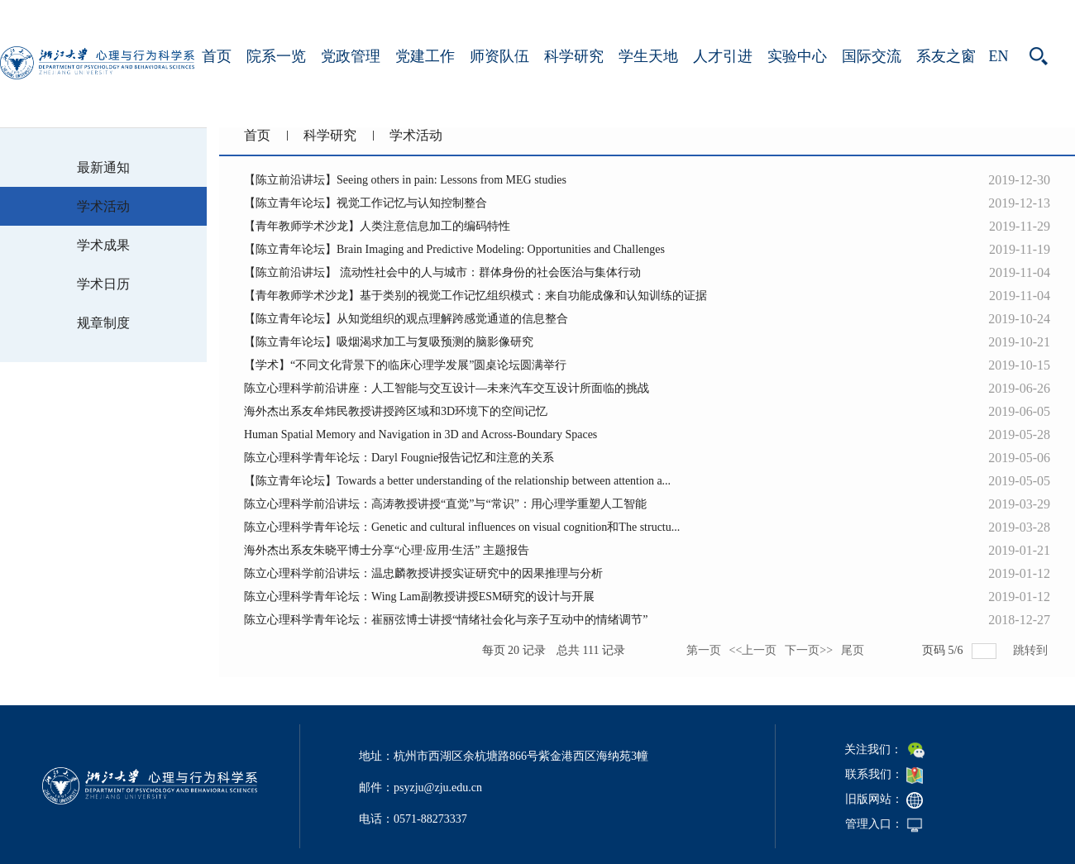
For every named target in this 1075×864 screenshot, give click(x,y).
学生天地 (648, 56)
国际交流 (871, 56)
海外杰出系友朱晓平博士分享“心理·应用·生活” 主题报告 (386, 550)
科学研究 (574, 56)
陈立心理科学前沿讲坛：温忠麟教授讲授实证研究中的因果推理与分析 (423, 573)
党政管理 (350, 56)
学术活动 (415, 135)
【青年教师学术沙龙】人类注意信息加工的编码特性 (377, 226)
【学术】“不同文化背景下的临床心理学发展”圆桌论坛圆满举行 (405, 365)
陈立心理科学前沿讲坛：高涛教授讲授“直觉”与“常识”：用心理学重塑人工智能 (445, 504)
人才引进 (722, 56)
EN (999, 56)
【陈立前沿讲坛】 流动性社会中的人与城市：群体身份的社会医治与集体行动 (442, 272)
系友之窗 (946, 56)
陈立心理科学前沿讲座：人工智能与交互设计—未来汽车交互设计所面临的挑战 (446, 388)
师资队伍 (499, 56)
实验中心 (797, 56)
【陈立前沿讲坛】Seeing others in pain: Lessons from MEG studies (405, 180)
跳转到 (1032, 650)
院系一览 (276, 56)
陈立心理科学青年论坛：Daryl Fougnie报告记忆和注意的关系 (399, 457)
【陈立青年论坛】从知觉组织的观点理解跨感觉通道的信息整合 (406, 319)
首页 (217, 56)
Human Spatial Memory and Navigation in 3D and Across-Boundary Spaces (420, 434)
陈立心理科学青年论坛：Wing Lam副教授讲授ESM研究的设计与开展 (419, 596)
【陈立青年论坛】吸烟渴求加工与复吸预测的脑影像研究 (388, 342)
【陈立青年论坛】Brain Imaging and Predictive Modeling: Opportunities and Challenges (454, 249)
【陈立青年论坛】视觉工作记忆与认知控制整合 (365, 203)
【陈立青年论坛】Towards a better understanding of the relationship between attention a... (457, 481)
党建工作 (425, 56)
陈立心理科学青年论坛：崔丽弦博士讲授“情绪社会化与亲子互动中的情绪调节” (445, 619)
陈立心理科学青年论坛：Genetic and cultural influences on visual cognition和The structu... (462, 527)
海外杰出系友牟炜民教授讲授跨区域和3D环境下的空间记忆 (395, 411)
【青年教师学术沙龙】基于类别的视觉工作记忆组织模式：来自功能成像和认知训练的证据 (475, 295)
